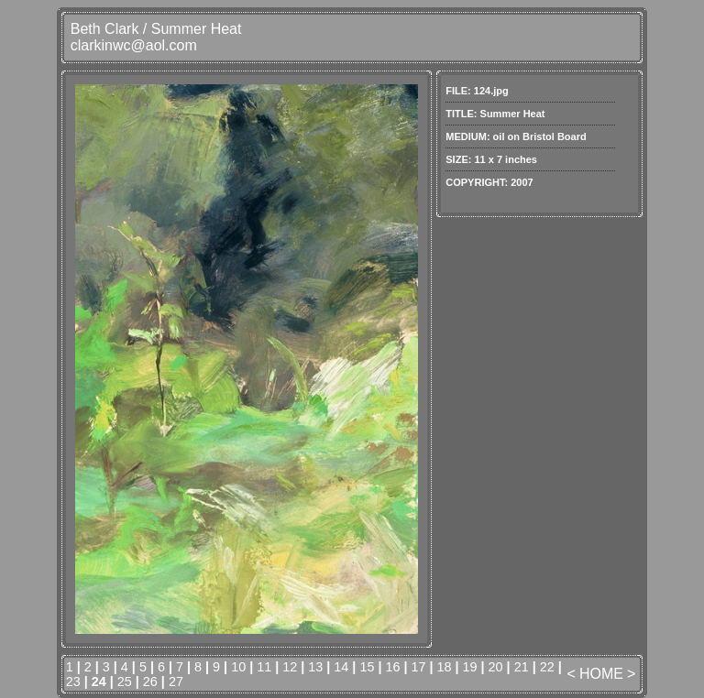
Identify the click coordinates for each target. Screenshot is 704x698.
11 (264, 667)
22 (547, 667)
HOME (601, 674)
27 (176, 681)
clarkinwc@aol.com (134, 45)
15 (366, 667)
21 (521, 667)
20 (496, 667)
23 (73, 681)
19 (470, 667)
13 (315, 667)
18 (444, 667)
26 (150, 681)
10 (238, 667)
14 (341, 667)
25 (124, 681)
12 (289, 667)
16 (392, 667)
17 (418, 667)
